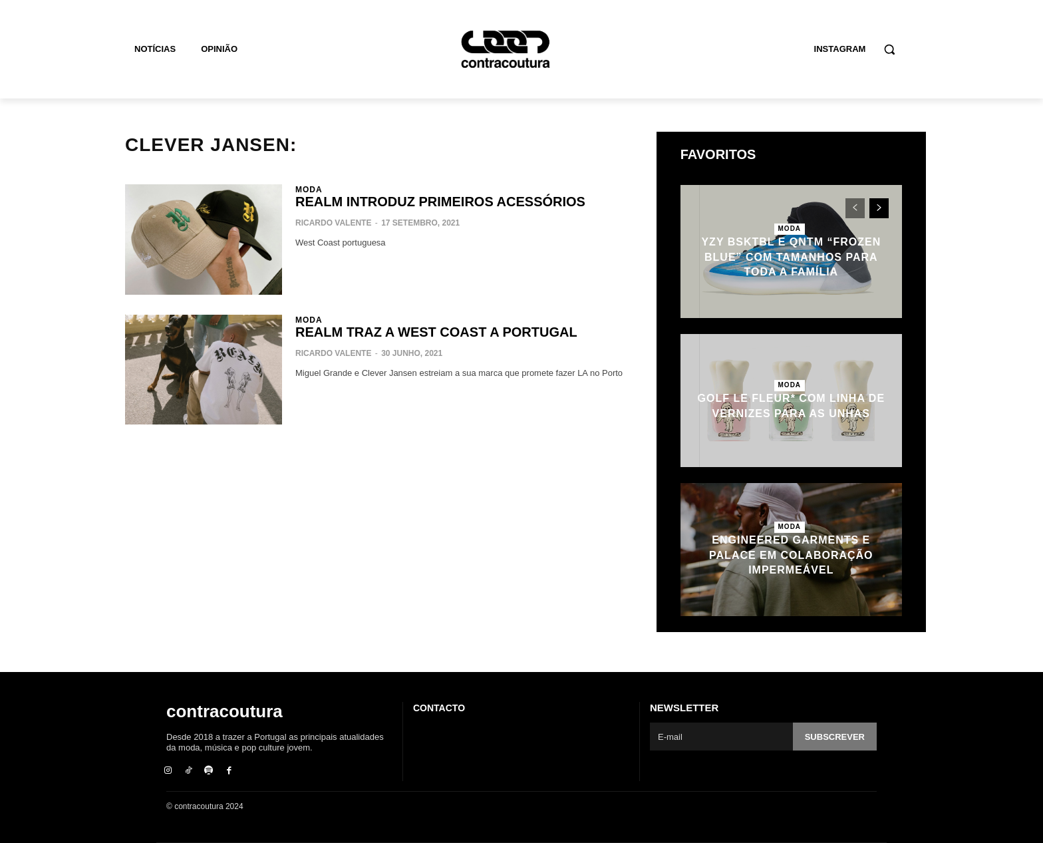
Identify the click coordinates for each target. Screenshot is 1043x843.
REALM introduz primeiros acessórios (440, 201)
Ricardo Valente (333, 223)
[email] (721, 737)
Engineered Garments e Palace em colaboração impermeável (791, 555)
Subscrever (835, 737)
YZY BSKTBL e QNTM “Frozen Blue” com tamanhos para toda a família (791, 256)
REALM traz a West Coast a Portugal (436, 332)
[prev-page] (855, 208)
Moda (309, 190)
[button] (889, 49)
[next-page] (879, 208)
